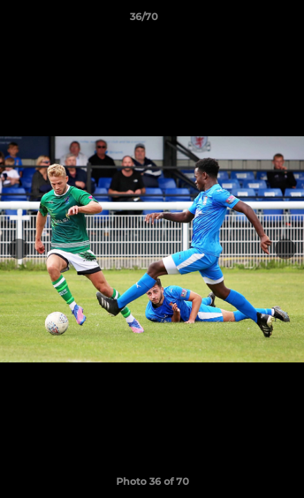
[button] (254, 20)
